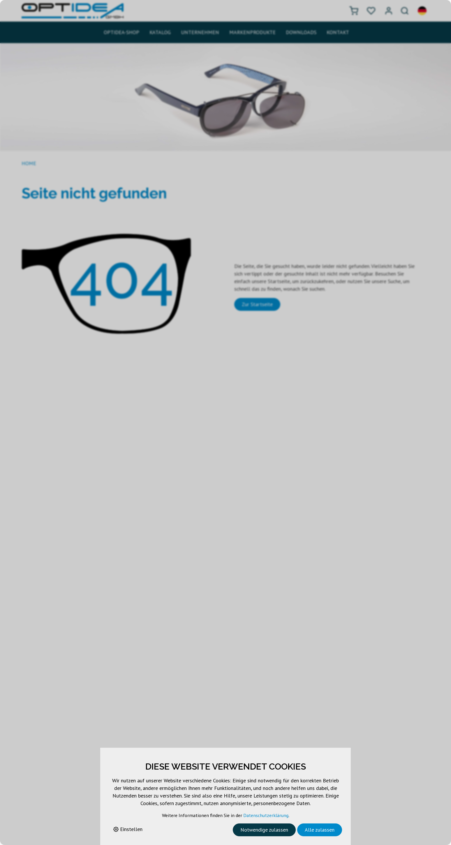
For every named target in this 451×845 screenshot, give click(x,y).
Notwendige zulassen (264, 829)
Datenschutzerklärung (265, 815)
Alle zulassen (319, 829)
